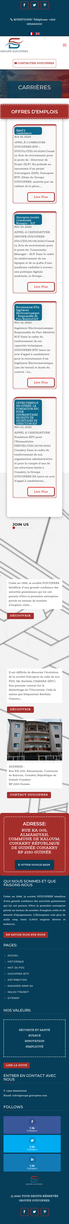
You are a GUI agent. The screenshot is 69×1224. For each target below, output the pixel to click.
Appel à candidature (24, 131)
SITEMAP (13, 997)
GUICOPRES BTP (18, 973)
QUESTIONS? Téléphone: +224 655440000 (34, 21)
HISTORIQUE (16, 961)
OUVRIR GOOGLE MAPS (35, 865)
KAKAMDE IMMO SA (20, 985)
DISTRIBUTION (17, 979)
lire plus (41, 197)
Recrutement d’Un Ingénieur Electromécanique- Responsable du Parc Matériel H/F (27, 313)
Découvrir (20, 615)
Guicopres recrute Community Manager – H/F (27, 220)
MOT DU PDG (16, 967)
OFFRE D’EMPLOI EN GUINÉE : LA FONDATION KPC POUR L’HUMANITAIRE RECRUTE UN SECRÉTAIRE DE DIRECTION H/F (27, 413)
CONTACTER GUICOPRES (36, 63)
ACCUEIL (13, 955)
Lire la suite (16, 1065)
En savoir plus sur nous (25, 934)
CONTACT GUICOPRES (29, 794)
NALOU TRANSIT (18, 991)
